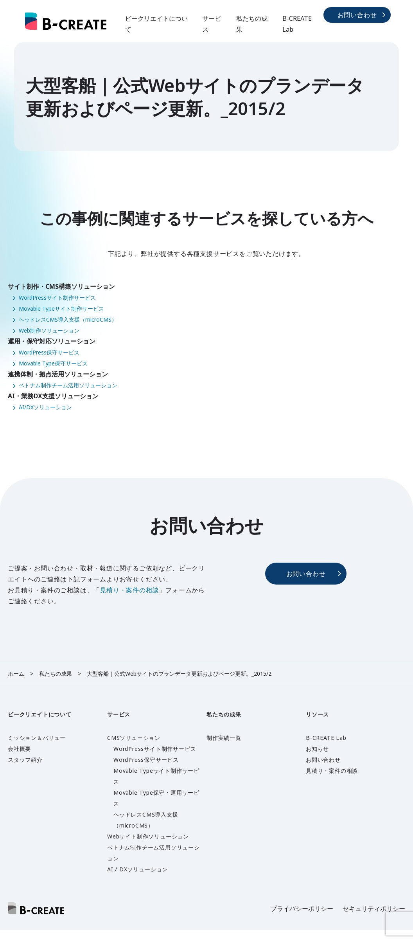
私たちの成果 (252, 24)
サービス (211, 24)
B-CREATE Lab (297, 24)
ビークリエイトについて (156, 24)
